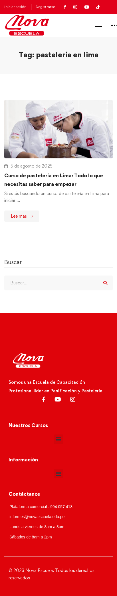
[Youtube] (58, 399)
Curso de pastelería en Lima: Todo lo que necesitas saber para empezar (53, 179)
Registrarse (45, 7)
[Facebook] (43, 399)
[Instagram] (72, 399)
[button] (58, 439)
